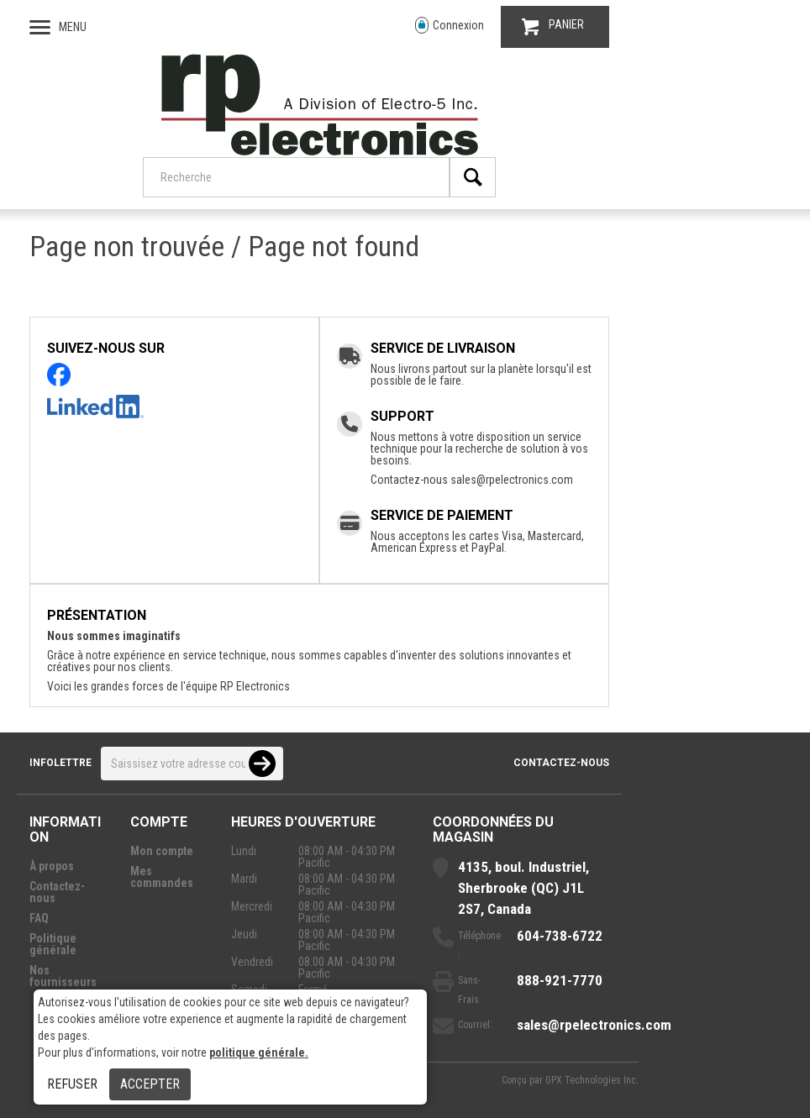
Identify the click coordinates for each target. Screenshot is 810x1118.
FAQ (39, 918)
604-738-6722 (559, 935)
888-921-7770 (559, 980)
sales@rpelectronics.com (511, 479)
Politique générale (52, 944)
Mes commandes (161, 877)
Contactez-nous (561, 763)
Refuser (72, 1084)
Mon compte (161, 851)
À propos (51, 866)
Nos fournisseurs (63, 976)
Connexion (449, 26)
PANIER (553, 26)
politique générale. (258, 1052)
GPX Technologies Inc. (592, 1080)
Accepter (150, 1084)
